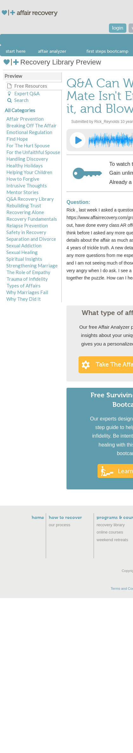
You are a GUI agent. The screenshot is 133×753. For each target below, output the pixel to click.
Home (38, 517)
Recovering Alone (25, 212)
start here (16, 51)
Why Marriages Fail (27, 292)
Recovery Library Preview (52, 62)
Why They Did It (23, 299)
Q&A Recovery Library (30, 199)
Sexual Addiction (23, 245)
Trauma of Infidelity (27, 279)
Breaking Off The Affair (31, 125)
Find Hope (17, 139)
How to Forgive (22, 179)
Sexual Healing (22, 252)
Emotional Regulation (29, 132)
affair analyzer (52, 51)
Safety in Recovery (26, 232)
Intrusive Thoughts (26, 185)
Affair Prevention (25, 119)
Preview (13, 76)
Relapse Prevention (27, 225)
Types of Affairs (23, 285)
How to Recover (65, 517)
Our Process (59, 524)
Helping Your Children (29, 172)
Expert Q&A (23, 93)
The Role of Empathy (28, 272)
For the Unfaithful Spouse (33, 152)
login (117, 28)
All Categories (20, 110)
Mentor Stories (22, 192)
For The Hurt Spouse (28, 145)
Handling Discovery (27, 159)
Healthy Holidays (24, 165)
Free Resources (26, 86)
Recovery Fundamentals (31, 219)
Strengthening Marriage (32, 265)
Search (17, 100)
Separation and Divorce (31, 239)
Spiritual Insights (24, 259)
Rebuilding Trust (23, 205)
